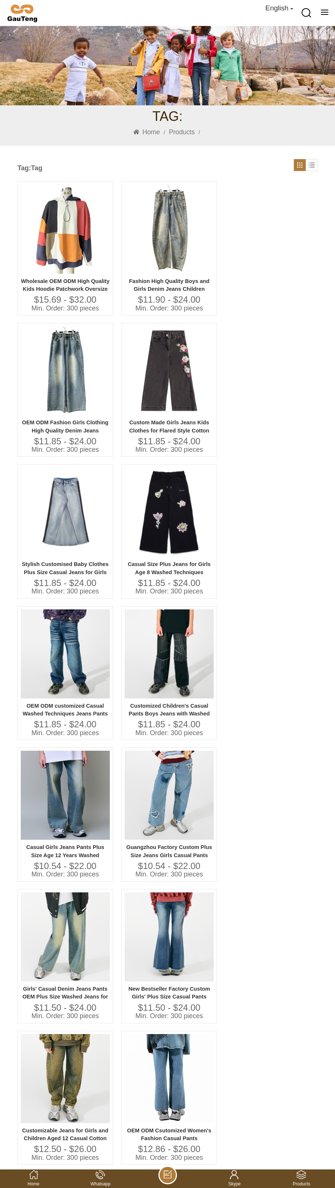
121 (161, 971)
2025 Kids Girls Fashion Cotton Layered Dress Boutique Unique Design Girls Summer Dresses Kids (282, 769)
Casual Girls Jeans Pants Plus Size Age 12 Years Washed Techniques (52, 506)
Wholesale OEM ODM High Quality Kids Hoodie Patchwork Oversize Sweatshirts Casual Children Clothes (52, 258)
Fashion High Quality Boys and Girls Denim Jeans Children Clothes (129, 258)
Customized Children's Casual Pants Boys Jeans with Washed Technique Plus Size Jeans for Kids (283, 382)
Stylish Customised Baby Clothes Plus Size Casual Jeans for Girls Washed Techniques (52, 382)
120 (143, 971)
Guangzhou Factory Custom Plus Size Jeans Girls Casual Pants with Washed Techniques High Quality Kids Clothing (129, 506)
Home (146, 132)
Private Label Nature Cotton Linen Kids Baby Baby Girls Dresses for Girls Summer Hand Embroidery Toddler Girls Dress (282, 631)
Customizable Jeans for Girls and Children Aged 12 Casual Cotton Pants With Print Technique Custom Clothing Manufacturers (52, 631)
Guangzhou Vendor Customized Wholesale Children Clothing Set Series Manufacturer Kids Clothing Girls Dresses (129, 905)
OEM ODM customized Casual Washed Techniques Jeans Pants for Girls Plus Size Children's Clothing (206, 382)
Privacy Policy (297, 1150)
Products (182, 132)
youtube (55, 1122)
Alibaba (28, 1122)
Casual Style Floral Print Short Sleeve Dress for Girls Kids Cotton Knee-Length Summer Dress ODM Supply (206, 763)
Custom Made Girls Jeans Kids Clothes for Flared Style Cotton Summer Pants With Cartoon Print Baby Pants (283, 258)
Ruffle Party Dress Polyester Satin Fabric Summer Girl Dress (283, 905)
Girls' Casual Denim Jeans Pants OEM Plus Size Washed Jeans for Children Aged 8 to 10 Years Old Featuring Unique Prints (206, 506)
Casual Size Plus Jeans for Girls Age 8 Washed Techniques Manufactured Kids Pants (129, 382)
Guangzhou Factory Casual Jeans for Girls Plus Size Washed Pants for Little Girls (206, 631)
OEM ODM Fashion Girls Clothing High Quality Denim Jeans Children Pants (205, 258)
